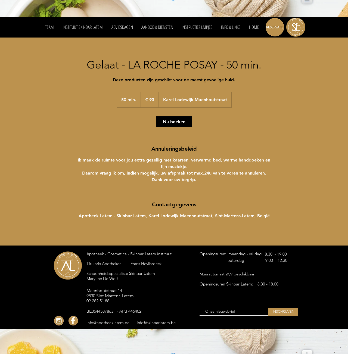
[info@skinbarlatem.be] (157, 322)
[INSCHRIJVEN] (283, 312)
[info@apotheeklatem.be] (107, 322)
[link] (174, 121)
